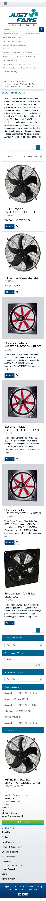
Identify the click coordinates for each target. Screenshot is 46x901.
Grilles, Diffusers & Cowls (15, 45)
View (9, 226)
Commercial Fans (31, 34)
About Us (6, 832)
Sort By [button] (9, 156)
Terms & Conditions (10, 879)
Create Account (8, 869)
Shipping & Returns (10, 852)
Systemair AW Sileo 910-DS (20, 595)
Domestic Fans (10, 34)
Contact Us (6, 837)
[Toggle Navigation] (5, 3)
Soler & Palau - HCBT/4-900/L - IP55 (22, 428)
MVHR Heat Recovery (13, 49)
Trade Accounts (8, 857)
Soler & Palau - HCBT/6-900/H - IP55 (22, 511)
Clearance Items (11, 68)
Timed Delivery (10, 72)
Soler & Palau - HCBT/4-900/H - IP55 (22, 344)
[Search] (20, 29)
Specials (9, 730)
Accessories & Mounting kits (17, 64)
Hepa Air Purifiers (29, 68)
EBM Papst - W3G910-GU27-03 (20, 210)
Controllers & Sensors (25, 56)
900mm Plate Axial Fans (20, 86)
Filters (29, 53)
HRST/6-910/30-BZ (21, 277)
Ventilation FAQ (8, 862)
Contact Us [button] (23, 822)
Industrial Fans (10, 60)
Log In (4, 874)
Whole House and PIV (13, 53)
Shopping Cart (13, 653)
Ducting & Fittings (12, 41)
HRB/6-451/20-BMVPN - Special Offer (22, 781)
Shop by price (13, 637)
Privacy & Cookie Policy (12, 847)
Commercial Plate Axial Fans (22, 84)
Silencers (7, 56)
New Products (8, 842)
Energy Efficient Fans (13, 37)
